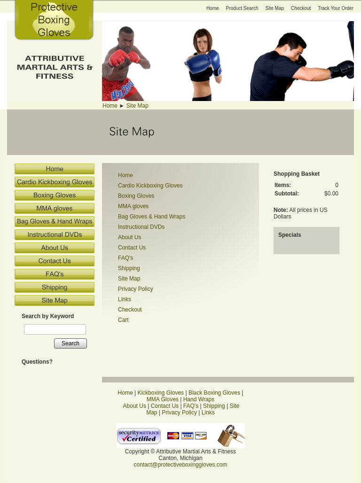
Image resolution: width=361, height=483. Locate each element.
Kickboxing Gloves (160, 393)
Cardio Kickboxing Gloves (150, 185)
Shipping (129, 268)
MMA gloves (133, 206)
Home (212, 8)
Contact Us (132, 247)
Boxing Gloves (136, 196)
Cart (123, 320)
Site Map (275, 8)
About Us (129, 237)
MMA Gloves (163, 399)
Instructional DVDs (141, 227)
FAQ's (125, 258)
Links (124, 299)
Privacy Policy (135, 289)
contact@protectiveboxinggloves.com (181, 464)
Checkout (301, 8)
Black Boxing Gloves (214, 393)
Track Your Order (335, 8)
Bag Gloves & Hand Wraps (151, 216)
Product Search (242, 8)
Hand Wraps (198, 399)
